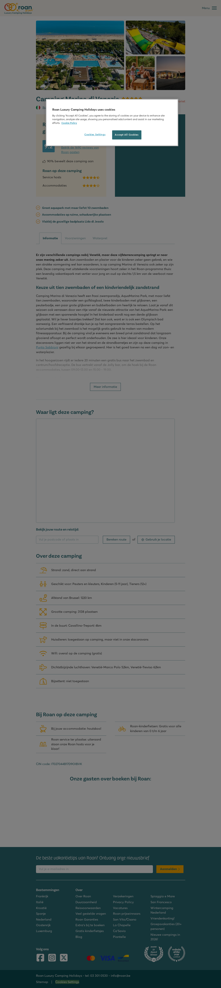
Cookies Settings (94, 134)
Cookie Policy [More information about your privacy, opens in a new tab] (69, 123)
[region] (112, 122)
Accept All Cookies (126, 134)
